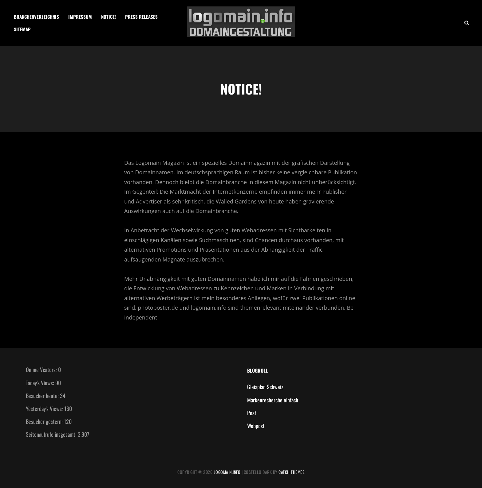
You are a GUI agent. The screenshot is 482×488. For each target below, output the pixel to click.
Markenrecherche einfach (272, 400)
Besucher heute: (43, 396)
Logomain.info (227, 472)
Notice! (108, 16)
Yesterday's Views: (45, 408)
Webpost (256, 426)
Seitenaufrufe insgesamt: (52, 434)
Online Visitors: (42, 370)
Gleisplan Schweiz (265, 387)
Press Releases (141, 16)
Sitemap (22, 29)
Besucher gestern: (45, 421)
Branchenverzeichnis (36, 16)
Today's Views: (40, 383)
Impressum (80, 16)
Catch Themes (292, 472)
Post (251, 413)
